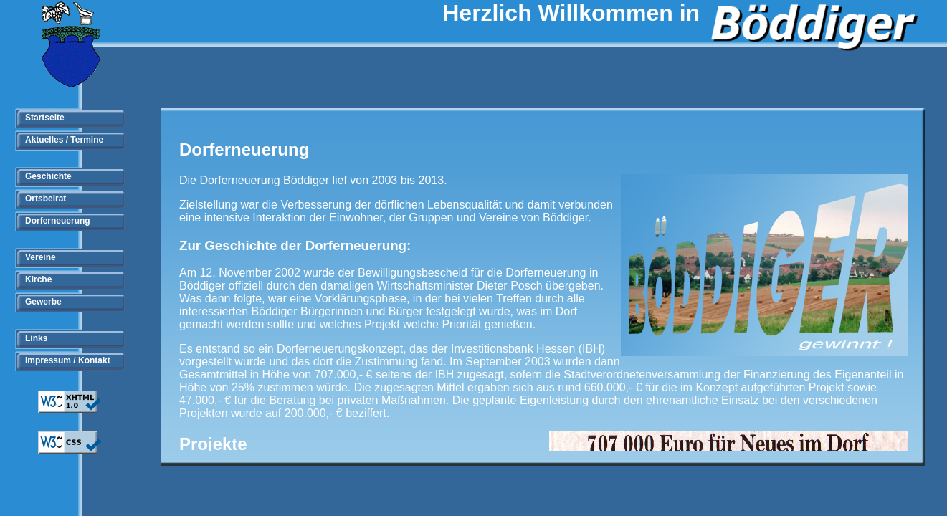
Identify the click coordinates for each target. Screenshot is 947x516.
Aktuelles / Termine (64, 140)
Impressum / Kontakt (67, 360)
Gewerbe (43, 302)
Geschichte (48, 176)
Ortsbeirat (45, 199)
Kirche (38, 279)
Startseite (45, 118)
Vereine (40, 257)
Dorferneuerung (57, 221)
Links (36, 338)
